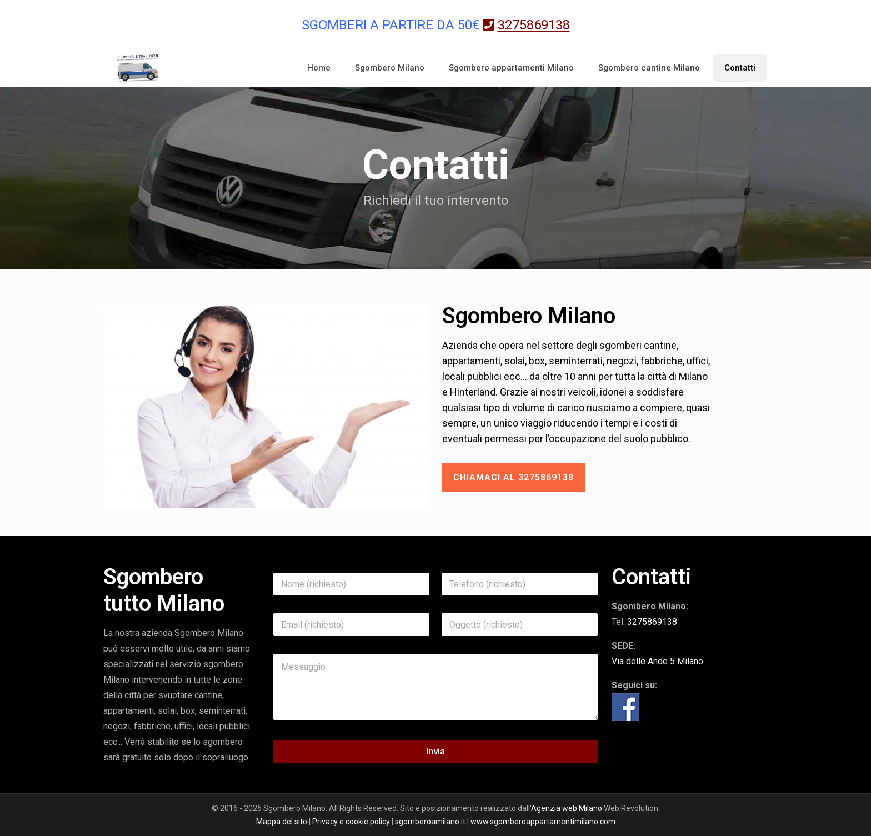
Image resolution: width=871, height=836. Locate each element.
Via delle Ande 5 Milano (657, 661)
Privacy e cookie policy (351, 821)
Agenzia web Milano (566, 808)
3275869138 (652, 622)
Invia (435, 751)
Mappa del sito (281, 821)
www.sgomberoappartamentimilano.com (542, 821)
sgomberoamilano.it (430, 821)
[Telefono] (519, 584)
